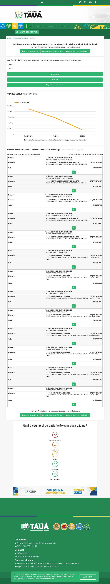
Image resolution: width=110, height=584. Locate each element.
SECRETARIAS (30, 26)
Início (9, 38)
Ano (9, 64)
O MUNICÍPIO (21, 26)
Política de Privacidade (53, 576)
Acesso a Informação (20, 38)
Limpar (55, 79)
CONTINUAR (88, 577)
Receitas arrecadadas (30, 51)
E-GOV (79, 26)
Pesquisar (55, 74)
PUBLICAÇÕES (52, 26)
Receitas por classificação (52, 51)
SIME (74, 26)
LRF (45, 26)
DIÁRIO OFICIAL (61, 26)
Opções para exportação (55, 85)
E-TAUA (69, 26)
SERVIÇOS (39, 26)
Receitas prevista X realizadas (77, 51)
